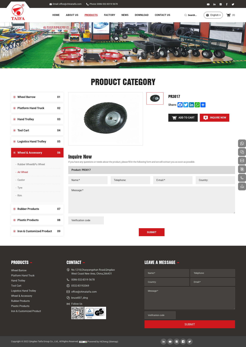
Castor (21, 179)
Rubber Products (40, 209)
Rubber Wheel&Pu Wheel (31, 164)
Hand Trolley (40, 119)
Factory (109, 15)
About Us (72, 15)
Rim (19, 195)
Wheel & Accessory (40, 152)
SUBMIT (190, 324)
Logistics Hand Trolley (40, 141)
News (124, 15)
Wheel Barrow (40, 97)
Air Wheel (22, 172)
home (56, 15)
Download (141, 15)
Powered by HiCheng (98, 341)
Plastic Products (40, 220)
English (214, 15)
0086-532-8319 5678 (83, 279)
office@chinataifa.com (84, 291)
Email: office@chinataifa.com (65, 4)
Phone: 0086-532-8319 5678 (102, 4)
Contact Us (162, 15)
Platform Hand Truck (40, 108)
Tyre (19, 187)
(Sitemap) (113, 341)
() (230, 15)
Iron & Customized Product (40, 231)
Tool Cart (40, 130)
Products (91, 15)
